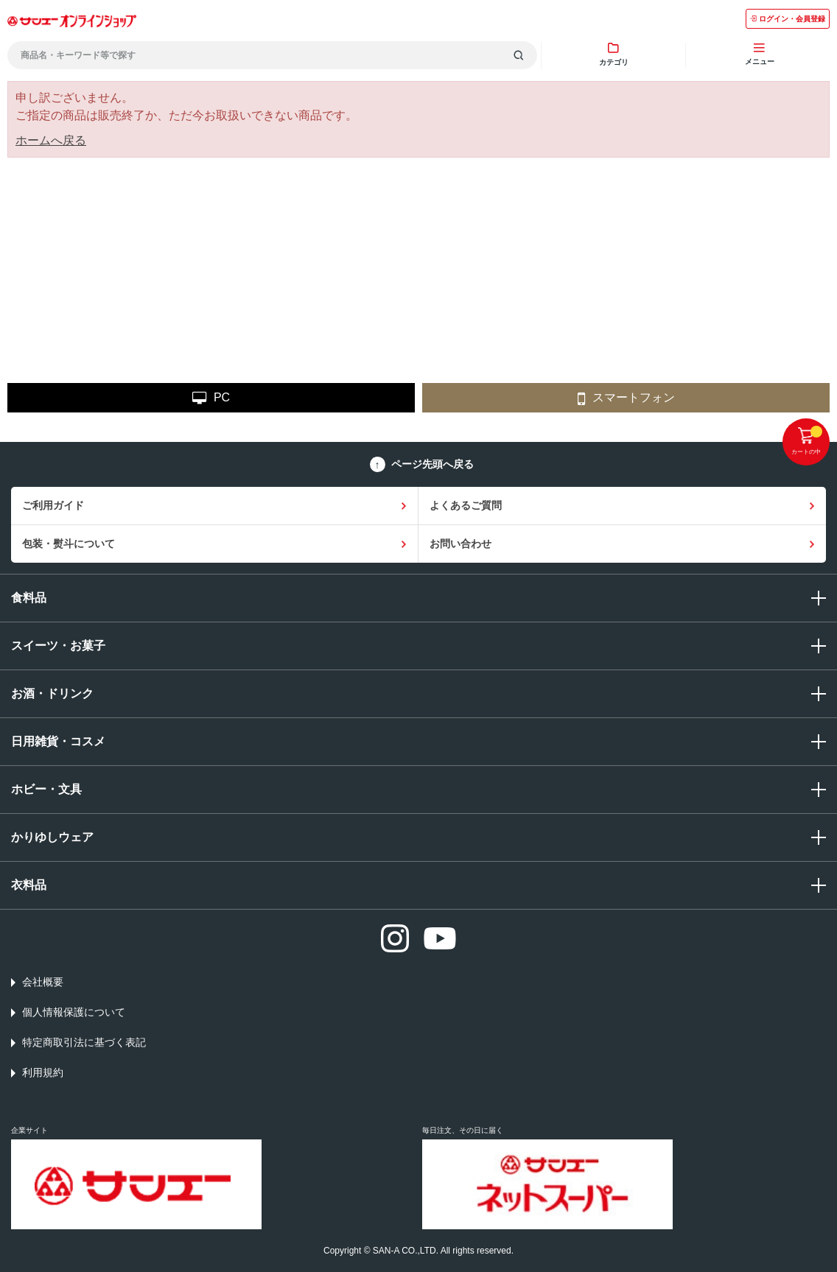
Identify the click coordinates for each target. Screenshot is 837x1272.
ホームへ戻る (50, 140)
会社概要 (42, 982)
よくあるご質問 (466, 505)
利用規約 (42, 1072)
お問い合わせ (460, 543)
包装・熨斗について (68, 543)
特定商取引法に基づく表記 (84, 1042)
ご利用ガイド (53, 505)
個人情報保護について (73, 1012)
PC (211, 398)
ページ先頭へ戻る (432, 464)
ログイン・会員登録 (787, 19)
